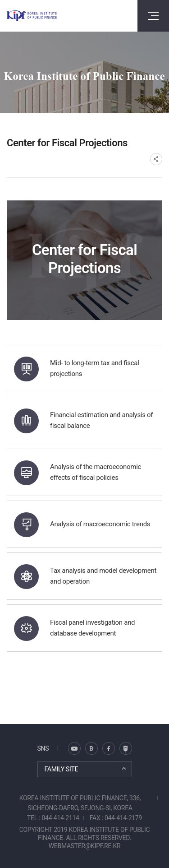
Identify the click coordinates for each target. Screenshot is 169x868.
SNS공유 (156, 159)
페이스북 (108, 748)
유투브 (125, 748)
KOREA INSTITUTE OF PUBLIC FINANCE (32, 15)
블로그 (74, 748)
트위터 (91, 748)
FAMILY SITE (61, 769)
